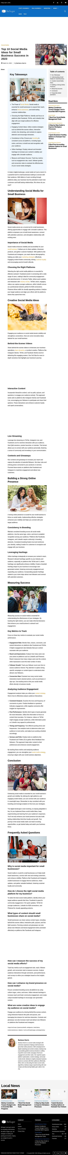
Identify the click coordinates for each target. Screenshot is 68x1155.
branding (35, 138)
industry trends (25, 281)
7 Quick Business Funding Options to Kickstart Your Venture (57, 137)
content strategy (40, 693)
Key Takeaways (56, 75)
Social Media (5, 45)
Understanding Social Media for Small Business (57, 78)
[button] (65, 11)
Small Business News (54, 105)
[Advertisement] (34, 30)
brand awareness (23, 109)
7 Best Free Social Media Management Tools (57, 118)
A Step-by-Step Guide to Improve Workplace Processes (57, 127)
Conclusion (55, 91)
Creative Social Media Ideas (57, 81)
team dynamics (20, 350)
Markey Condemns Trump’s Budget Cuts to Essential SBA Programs (57, 109)
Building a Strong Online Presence (57, 85)
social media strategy (38, 752)
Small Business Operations (55, 123)
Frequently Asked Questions (55, 93)
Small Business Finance (55, 142)
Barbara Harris (21, 63)
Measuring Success (57, 88)
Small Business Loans (54, 132)
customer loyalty (41, 259)
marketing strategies (28, 257)
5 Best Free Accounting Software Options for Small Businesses (58, 146)
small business (12, 249)
